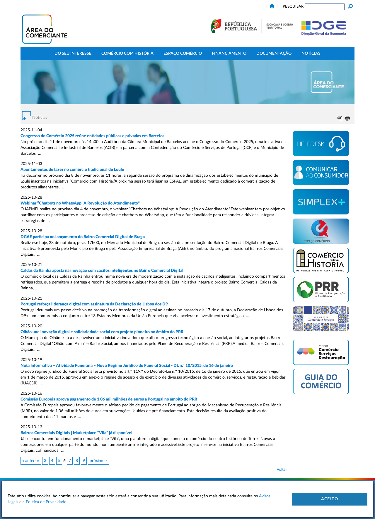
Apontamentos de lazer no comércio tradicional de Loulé (72, 170)
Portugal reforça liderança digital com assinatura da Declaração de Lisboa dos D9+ (95, 304)
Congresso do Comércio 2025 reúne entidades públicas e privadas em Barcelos (92, 136)
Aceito (329, 499)
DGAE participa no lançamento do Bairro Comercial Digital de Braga (83, 237)
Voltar (282, 470)
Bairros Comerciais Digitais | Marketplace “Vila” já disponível (76, 433)
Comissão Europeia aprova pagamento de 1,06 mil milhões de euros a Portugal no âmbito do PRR (109, 399)
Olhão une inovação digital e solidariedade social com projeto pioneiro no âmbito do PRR (102, 332)
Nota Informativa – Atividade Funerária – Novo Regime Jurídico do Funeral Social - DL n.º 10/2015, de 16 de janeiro (127, 366)
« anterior (30, 461)
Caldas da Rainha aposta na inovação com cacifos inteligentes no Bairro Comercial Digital (102, 271)
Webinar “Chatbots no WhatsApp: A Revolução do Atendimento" (80, 203)
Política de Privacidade (46, 502)
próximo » (99, 461)
